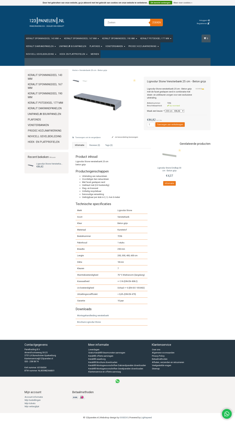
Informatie (169, 183)
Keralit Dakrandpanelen (41, 46)
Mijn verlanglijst (32, 406)
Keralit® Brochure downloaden (102, 362)
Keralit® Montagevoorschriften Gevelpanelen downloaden (115, 368)
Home (75, 70)
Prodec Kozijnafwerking (143, 46)
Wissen (52, 157)
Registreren (203, 23)
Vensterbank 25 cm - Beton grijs (58, 164)
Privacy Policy (158, 356)
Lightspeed (146, 417)
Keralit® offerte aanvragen (100, 356)
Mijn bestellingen (33, 400)
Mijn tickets (30, 403)
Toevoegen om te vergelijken (86, 137)
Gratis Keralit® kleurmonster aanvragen (106, 352)
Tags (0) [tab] (109, 145)
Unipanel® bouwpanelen (72, 46)
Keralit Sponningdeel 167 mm (81, 38)
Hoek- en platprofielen (73, 54)
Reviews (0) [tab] (94, 145)
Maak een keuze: (155, 111)
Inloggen (204, 20)
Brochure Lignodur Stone (89, 322)
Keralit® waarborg (97, 359)
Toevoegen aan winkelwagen (170, 124)
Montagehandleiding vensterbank (93, 315)
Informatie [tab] (79, 145)
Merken (95, 54)
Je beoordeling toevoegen (125, 137)
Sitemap (156, 368)
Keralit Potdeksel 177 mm (155, 38)
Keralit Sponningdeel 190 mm (119, 38)
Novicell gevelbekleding (41, 54)
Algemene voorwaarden (163, 352)
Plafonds (96, 46)
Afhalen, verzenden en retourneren (168, 362)
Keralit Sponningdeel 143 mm (43, 38)
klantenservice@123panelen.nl (38, 358)
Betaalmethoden (159, 359)
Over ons (156, 349)
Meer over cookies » (182, 3)
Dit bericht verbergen (160, 3)
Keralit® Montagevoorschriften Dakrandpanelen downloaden (117, 365)
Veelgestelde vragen (161, 365)
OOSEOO (124, 417)
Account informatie (34, 397)
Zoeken (156, 22)
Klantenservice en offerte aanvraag (104, 371)
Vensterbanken (115, 46)
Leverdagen (93, 349)
